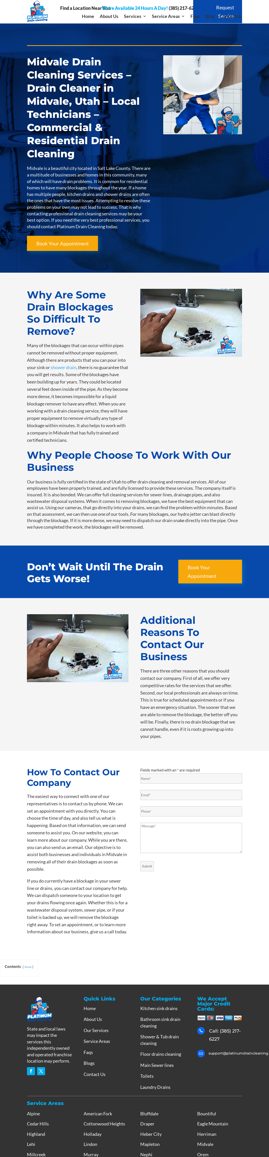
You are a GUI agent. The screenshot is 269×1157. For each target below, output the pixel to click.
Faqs (195, 16)
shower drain (63, 367)
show (27, 967)
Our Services (96, 1030)
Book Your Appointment (62, 243)
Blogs (89, 1063)
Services (132, 16)
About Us (109, 16)
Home (88, 16)
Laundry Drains (155, 1087)
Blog (209, 16)
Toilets (147, 1076)
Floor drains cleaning (160, 1054)
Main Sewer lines (157, 1065)
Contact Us (231, 16)
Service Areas (166, 16)
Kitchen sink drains (159, 1008)
